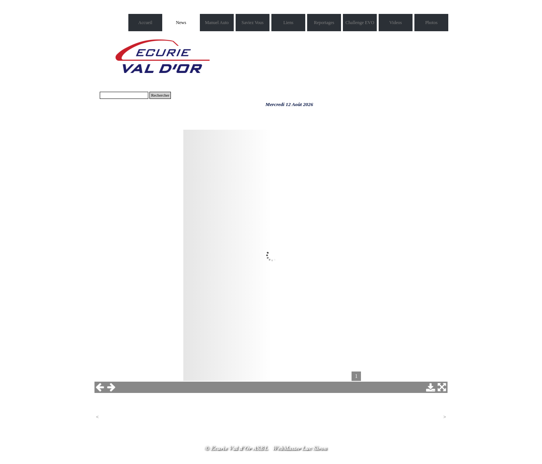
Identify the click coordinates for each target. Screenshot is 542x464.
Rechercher (160, 95)
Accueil (145, 22)
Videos (395, 22)
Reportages (324, 22)
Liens (288, 22)
